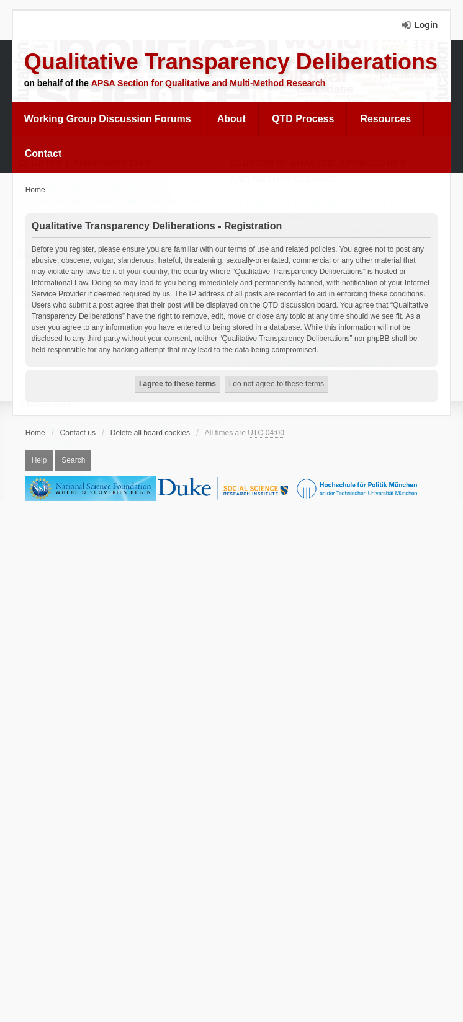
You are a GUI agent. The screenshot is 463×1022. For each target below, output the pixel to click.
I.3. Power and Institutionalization (81, 228)
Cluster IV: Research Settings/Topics (290, 305)
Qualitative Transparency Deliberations (231, 61)
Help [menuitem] (39, 460)
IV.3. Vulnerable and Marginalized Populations (314, 365)
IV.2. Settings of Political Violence (292, 352)
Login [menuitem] (426, 25)
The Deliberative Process (66, 443)
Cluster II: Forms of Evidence (101, 254)
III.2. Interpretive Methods (278, 218)
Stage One (49, 404)
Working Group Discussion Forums (107, 118)
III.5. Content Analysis (271, 257)
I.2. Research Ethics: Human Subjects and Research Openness (114, 209)
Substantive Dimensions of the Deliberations (101, 430)
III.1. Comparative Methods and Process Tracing (317, 205)
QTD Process (303, 118)
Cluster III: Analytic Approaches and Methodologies (321, 171)
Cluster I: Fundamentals (88, 163)
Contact (43, 153)
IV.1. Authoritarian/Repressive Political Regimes (317, 339)
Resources (385, 118)
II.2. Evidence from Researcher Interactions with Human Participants (120, 300)
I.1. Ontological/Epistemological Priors (90, 189)
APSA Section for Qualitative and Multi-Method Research (208, 83)
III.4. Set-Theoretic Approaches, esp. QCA (306, 244)
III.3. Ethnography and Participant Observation (315, 231)
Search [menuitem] (73, 460)
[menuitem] (108, 119)
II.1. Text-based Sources (64, 280)
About (231, 118)
